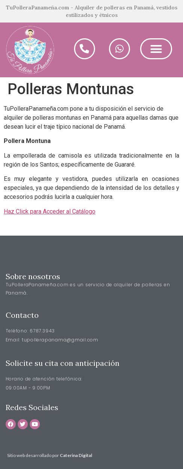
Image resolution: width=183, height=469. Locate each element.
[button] (156, 48)
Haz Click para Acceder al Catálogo (49, 211)
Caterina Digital (76, 455)
